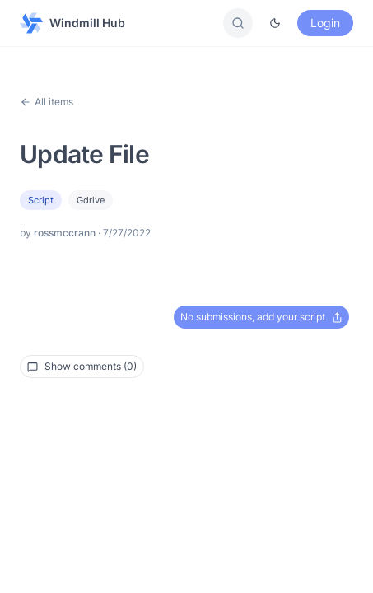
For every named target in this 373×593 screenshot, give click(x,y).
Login (325, 23)
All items (46, 102)
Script (41, 200)
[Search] (238, 23)
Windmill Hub (72, 23)
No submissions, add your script (261, 317)
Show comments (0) (82, 366)
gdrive (91, 200)
